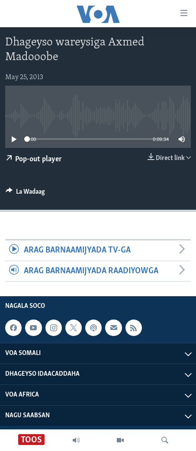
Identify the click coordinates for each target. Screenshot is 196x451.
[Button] (25, 194)
